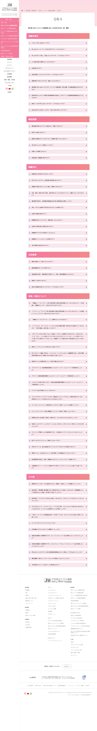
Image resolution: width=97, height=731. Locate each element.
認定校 (26, 642)
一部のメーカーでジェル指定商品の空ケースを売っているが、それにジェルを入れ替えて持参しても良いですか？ (57, 540)
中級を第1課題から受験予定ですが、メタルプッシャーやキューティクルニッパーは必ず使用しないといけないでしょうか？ (58, 571)
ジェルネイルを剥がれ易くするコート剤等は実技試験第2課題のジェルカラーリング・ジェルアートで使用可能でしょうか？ (57, 394)
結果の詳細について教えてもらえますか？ (44, 264)
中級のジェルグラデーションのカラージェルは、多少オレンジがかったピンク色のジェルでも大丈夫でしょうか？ (57, 442)
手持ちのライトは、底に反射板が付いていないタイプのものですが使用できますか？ (57, 466)
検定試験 (72, 616)
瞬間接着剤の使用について (77, 658)
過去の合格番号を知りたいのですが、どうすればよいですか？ (50, 289)
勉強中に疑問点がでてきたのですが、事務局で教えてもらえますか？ (52, 141)
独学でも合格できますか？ (40, 134)
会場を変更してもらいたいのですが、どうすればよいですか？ (50, 75)
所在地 (26, 624)
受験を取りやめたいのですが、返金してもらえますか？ (48, 81)
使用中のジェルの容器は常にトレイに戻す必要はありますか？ (50, 368)
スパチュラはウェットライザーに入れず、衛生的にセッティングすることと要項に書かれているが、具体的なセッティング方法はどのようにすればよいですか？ (57, 409)
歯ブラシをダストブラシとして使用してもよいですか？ (48, 459)
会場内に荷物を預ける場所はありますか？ (44, 229)
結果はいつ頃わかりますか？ (40, 283)
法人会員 (27, 654)
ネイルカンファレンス (53, 630)
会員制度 (9, 74)
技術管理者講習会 (5, 50)
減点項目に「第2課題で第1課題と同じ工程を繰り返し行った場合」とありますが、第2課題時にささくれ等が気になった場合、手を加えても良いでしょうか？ (57, 513)
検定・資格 (4, 22)
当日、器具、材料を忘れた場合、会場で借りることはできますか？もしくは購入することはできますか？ (57, 196)
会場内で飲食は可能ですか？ (40, 216)
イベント (9, 62)
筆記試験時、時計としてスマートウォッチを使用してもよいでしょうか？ (53, 588)
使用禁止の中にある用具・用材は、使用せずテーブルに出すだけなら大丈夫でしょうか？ (57, 433)
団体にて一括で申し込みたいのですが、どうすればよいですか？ (51, 105)
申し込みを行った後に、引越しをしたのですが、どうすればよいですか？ (53, 56)
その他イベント (51, 643)
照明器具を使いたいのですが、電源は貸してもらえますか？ (49, 223)
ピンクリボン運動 (52, 638)
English (9, 92)
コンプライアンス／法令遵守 (77, 650)
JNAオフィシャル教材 (6, 53)
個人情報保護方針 (62, 715)
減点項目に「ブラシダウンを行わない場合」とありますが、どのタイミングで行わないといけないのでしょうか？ (57, 522)
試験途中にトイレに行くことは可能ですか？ (45, 242)
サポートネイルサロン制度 (77, 674)
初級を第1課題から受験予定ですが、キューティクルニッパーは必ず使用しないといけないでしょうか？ (58, 562)
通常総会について (29, 630)
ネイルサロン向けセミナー (54, 660)
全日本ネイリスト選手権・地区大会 (56, 627)
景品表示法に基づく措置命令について (79, 664)
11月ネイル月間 (51, 635)
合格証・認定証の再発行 (7, 56)
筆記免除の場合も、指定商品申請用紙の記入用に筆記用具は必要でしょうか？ (55, 204)
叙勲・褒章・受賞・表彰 (30, 627)
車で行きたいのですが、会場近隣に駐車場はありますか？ (49, 182)
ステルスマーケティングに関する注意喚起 (80, 655)
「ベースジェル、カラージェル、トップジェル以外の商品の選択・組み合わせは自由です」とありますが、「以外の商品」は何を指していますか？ (57, 331)
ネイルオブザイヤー (52, 622)
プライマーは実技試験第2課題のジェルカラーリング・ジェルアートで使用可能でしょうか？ (58, 385)
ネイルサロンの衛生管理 (76, 647)
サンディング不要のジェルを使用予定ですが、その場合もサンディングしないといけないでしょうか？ (57, 451)
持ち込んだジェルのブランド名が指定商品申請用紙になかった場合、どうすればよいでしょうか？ (57, 580)
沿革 (26, 622)
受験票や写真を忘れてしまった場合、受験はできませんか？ (49, 188)
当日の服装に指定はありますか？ (42, 248)
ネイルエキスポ (51, 619)
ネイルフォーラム (52, 632)
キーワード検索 (80, 715)
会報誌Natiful (28, 656)
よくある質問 (30, 715)
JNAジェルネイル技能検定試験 (77, 619)
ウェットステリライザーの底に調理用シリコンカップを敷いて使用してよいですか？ (57, 426)
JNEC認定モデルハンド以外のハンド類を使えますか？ (48, 594)
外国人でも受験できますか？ (40, 153)
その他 (9, 85)
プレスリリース (28, 632)
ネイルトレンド (9, 68)
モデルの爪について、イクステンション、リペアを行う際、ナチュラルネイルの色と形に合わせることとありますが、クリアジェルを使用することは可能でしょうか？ (57, 531)
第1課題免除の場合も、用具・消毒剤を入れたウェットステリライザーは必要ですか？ (57, 478)
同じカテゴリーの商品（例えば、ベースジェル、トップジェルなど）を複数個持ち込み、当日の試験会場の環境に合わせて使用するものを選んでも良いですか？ (57, 361)
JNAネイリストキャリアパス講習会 (9, 42)
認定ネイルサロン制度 (30, 644)
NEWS (72, 671)
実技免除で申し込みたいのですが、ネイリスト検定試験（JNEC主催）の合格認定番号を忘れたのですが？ (58, 88)
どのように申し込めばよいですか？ (42, 43)
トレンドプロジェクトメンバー (55, 670)
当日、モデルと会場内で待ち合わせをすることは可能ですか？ (50, 210)
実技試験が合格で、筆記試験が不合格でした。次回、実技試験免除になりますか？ (56, 277)
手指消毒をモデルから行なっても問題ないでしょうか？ (48, 555)
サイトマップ (71, 715)
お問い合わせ (38, 715)
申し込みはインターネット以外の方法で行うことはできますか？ (51, 49)
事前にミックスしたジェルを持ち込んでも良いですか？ (48, 353)
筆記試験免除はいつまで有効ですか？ (43, 270)
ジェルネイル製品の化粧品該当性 (78, 652)
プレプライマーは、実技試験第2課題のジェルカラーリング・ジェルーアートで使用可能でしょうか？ (58, 376)
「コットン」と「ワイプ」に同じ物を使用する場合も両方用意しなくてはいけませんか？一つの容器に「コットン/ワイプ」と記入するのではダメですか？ (57, 316)
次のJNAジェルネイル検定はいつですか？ (44, 147)
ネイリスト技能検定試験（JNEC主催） (9, 32)
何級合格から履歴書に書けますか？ (42, 160)
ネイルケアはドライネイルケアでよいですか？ (46, 548)
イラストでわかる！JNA (76, 679)
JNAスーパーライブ (52, 658)
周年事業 (50, 640)
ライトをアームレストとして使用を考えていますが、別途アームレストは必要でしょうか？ (57, 418)
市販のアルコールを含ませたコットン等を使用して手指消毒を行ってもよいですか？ (57, 472)
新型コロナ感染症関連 (76, 644)
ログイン (67, 696)
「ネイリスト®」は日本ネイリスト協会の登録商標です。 (79, 724)
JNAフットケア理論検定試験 (8, 28)
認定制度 (9, 59)
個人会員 (27, 651)
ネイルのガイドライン (9, 71)
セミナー (9, 65)
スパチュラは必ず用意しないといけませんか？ (46, 402)
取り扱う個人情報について (49, 715)
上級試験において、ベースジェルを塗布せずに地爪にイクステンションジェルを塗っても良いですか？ (57, 486)
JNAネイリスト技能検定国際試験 (9, 36)
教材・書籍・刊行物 (9, 79)
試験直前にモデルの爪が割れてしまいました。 (46, 235)
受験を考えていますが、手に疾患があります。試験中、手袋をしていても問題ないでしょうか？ (57, 504)
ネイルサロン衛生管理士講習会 (9, 38)
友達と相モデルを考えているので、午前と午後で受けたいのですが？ (52, 112)
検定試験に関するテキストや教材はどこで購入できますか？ (49, 128)
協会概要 (9, 77)
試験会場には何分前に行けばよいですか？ (44, 176)
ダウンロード (74, 684)
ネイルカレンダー (9, 82)
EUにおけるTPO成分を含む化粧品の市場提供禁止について (80, 661)
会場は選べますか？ (38, 68)
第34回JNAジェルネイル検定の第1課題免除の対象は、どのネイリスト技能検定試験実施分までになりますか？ (57, 97)
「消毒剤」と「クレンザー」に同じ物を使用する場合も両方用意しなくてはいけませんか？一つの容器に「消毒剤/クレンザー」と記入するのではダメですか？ (57, 307)
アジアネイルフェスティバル (54, 624)
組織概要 (27, 619)
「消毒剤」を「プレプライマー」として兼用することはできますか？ (52, 324)
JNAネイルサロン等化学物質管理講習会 (9, 46)
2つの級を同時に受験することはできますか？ (45, 62)
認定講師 (27, 639)
